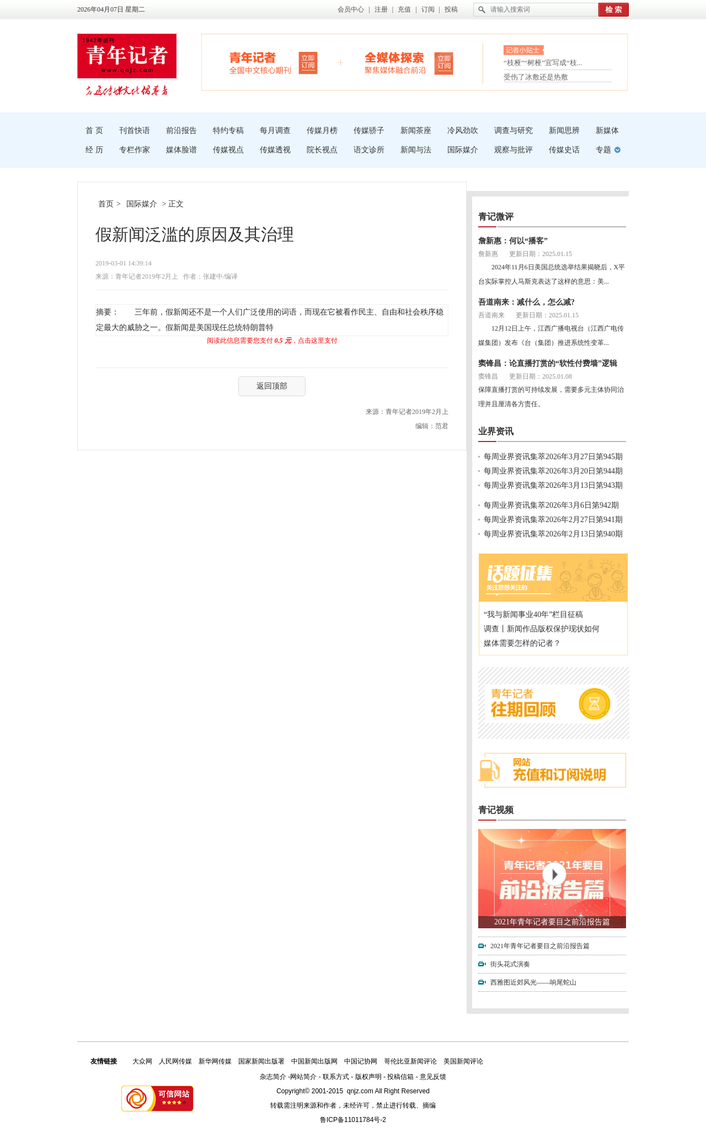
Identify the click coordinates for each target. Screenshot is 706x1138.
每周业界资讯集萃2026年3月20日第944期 (553, 471)
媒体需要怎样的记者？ (522, 643)
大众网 (142, 1061)
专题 (603, 150)
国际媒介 (462, 150)
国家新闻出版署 (261, 1061)
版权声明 (368, 1077)
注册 (381, 9)
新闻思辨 (564, 130)
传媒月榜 (322, 130)
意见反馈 (433, 1077)
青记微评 (496, 216)
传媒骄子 (369, 130)
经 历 (94, 150)
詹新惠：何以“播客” (513, 241)
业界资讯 (496, 431)
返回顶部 (271, 386)
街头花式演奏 (510, 964)
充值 (404, 9)
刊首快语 (134, 130)
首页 (106, 204)
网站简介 (303, 1077)
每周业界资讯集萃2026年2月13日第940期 (553, 534)
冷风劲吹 (462, 130)
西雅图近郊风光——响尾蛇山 (533, 982)
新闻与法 (415, 150)
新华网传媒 (215, 1061)
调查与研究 (513, 130)
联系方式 (336, 1077)
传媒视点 (228, 150)
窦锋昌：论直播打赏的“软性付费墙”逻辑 (547, 363)
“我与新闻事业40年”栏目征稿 (533, 614)
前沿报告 (181, 130)
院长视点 (322, 150)
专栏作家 (134, 150)
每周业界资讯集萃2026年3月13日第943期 (553, 485)
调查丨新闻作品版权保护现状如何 (542, 629)
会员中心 (351, 9)
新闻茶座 (415, 130)
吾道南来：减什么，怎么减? (526, 302)
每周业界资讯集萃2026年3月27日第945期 (553, 457)
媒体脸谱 (181, 150)
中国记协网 (360, 1061)
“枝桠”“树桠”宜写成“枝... (543, 64)
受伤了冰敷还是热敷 (536, 77)
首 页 (94, 130)
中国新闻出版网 (314, 1061)
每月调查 (275, 130)
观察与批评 (513, 150)
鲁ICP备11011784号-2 (353, 1120)
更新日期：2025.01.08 (540, 376)
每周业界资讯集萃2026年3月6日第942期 (551, 505)
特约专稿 (228, 130)
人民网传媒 (175, 1061)
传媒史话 (564, 150)
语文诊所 (369, 150)
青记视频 (496, 810)
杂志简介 (273, 1077)
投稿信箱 (400, 1077)
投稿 (451, 9)
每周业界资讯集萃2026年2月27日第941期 (553, 519)
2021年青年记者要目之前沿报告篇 (552, 922)
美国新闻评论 (463, 1061)
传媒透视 (275, 150)
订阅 (428, 9)
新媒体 (607, 130)
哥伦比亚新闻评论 (410, 1061)
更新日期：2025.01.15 (540, 254)
